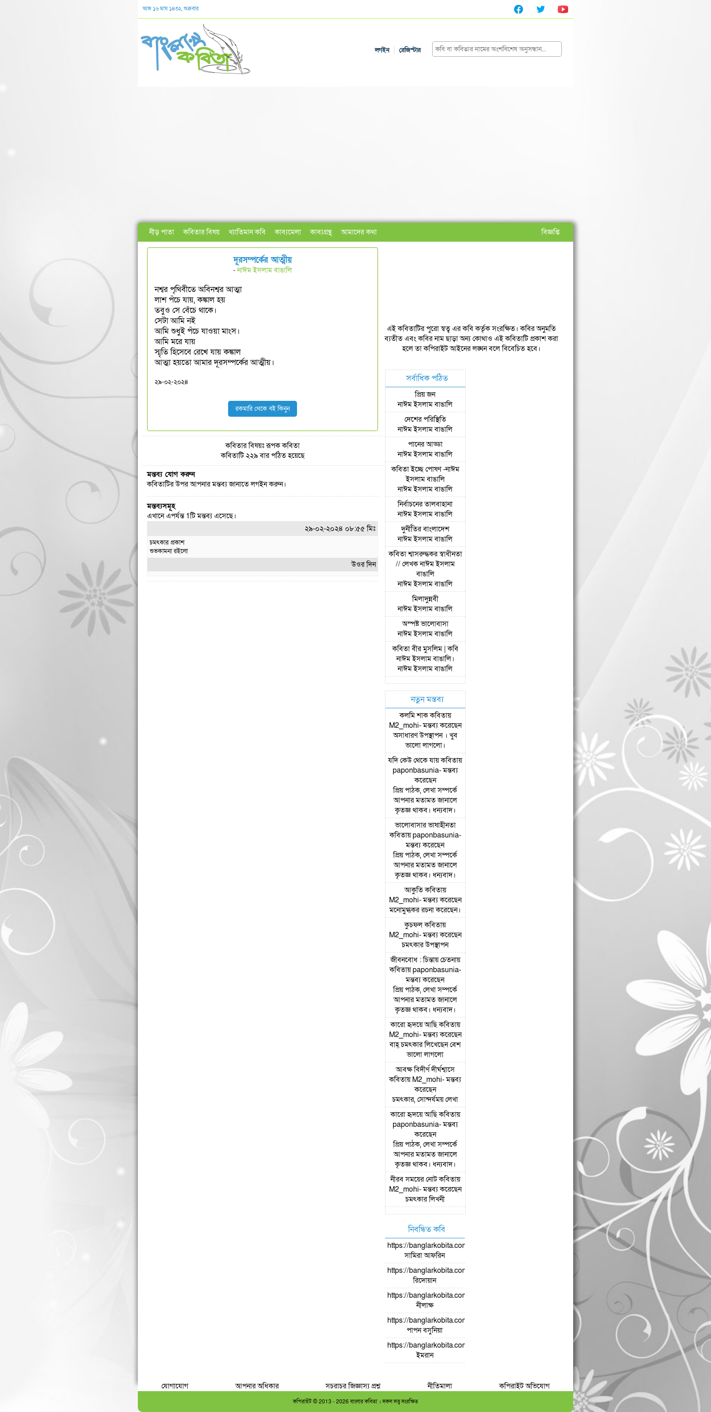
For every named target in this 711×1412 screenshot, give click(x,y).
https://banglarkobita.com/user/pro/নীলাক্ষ (443, 1300)
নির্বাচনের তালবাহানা (425, 504)
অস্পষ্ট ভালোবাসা (425, 624)
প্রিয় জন (425, 394)
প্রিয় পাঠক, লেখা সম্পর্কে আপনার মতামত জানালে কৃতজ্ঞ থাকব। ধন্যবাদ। (425, 800)
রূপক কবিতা (283, 446)
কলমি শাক (413, 716)
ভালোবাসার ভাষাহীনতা (425, 825)
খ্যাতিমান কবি (247, 232)
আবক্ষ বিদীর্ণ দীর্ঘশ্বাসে (425, 1070)
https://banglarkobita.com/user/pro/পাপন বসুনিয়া (443, 1325)
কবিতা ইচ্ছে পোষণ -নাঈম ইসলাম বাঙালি (425, 474)
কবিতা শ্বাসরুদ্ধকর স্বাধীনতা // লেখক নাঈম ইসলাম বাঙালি (425, 564)
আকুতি (413, 890)
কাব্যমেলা (288, 232)
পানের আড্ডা (425, 444)
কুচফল (413, 925)
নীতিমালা (440, 1386)
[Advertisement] (355, 154)
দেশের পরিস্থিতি (425, 419)
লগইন (382, 50)
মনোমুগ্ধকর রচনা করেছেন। (425, 910)
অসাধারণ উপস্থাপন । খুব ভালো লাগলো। (425, 740)
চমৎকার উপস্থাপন (425, 945)
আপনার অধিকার (257, 1386)
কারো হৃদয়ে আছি (413, 1025)
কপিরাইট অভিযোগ (524, 1386)
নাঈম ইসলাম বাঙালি (264, 270)
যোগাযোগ (174, 1386)
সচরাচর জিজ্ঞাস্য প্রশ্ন (353, 1386)
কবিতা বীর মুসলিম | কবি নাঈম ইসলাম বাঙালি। (425, 654)
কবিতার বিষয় (201, 232)
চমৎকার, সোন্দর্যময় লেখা (425, 1100)
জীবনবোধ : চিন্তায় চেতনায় (425, 960)
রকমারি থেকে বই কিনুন (262, 408)
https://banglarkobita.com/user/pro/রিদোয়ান (443, 1275)
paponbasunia (416, 770)
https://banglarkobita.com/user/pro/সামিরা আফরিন (443, 1251)
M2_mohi (404, 725)
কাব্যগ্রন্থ (321, 232)
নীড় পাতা (161, 232)
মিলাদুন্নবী (425, 599)
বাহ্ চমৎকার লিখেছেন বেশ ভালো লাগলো (425, 1050)
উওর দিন (363, 565)
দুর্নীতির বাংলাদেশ (425, 529)
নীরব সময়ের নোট (413, 1179)
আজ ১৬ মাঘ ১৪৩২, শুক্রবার (170, 8)
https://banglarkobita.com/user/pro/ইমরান (443, 1350)
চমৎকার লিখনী (425, 1199)
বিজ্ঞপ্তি (550, 232)
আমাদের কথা (359, 232)
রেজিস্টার (410, 50)
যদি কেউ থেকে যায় (413, 760)
